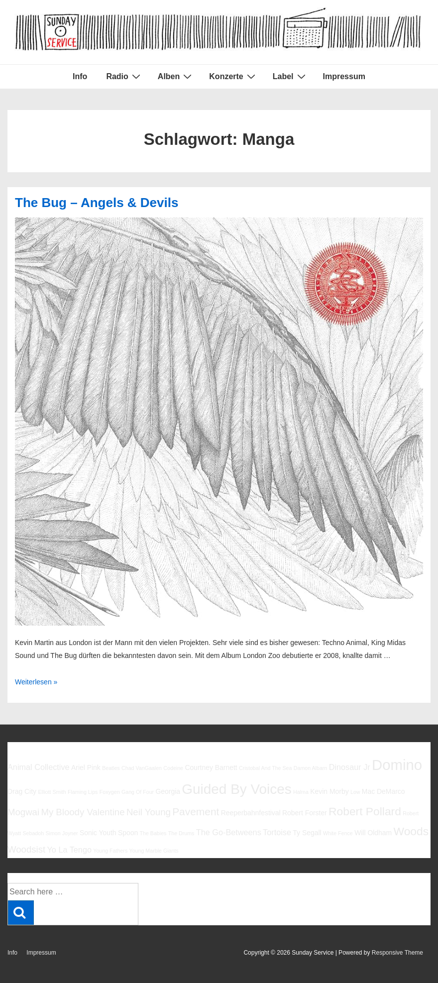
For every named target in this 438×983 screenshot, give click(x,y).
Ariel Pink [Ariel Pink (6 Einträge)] (86, 767)
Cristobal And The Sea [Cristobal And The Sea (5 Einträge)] (265, 768)
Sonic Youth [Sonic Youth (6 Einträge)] (98, 833)
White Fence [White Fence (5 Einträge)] (338, 833)
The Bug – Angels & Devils (96, 202)
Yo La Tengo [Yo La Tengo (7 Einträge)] (69, 849)
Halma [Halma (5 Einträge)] (301, 792)
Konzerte (233, 76)
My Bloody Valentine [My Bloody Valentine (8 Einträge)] (82, 812)
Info (80, 76)
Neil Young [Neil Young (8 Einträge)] (148, 812)
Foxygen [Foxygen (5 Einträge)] (110, 792)
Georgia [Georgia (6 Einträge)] (167, 791)
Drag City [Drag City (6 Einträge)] (21, 791)
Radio (124, 76)
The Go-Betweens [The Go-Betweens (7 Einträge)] (228, 832)
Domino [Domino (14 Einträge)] (397, 765)
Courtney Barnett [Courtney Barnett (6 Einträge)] (211, 767)
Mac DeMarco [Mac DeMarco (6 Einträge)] (383, 791)
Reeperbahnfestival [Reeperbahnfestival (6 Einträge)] (251, 813)
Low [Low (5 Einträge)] (355, 792)
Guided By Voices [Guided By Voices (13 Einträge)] (236, 789)
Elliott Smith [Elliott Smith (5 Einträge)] (52, 792)
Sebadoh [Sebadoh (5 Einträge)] (33, 833)
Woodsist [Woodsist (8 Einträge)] (26, 849)
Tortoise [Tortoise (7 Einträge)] (277, 832)
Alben (176, 76)
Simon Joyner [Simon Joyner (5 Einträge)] (62, 833)
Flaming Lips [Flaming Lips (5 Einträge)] (83, 792)
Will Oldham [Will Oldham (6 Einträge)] (373, 833)
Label (290, 76)
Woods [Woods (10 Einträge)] (411, 831)
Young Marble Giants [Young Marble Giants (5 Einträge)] (154, 851)
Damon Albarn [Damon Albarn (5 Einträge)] (311, 768)
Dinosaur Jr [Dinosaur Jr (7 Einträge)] (349, 767)
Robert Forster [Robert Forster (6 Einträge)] (304, 813)
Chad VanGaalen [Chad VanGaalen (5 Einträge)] (141, 768)
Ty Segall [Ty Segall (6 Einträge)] (307, 833)
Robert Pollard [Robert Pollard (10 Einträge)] (364, 811)
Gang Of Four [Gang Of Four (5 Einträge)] (137, 792)
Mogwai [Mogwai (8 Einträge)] (23, 812)
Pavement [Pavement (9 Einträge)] (195, 811)
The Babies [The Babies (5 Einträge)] (153, 833)
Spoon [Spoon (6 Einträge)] (128, 833)
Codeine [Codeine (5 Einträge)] (173, 768)
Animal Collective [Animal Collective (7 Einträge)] (38, 767)
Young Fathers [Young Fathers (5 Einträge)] (110, 851)
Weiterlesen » (36, 682)
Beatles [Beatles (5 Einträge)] (111, 768)
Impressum (344, 76)
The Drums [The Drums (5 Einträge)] (181, 833)
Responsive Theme (397, 952)
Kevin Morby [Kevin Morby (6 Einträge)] (329, 791)
